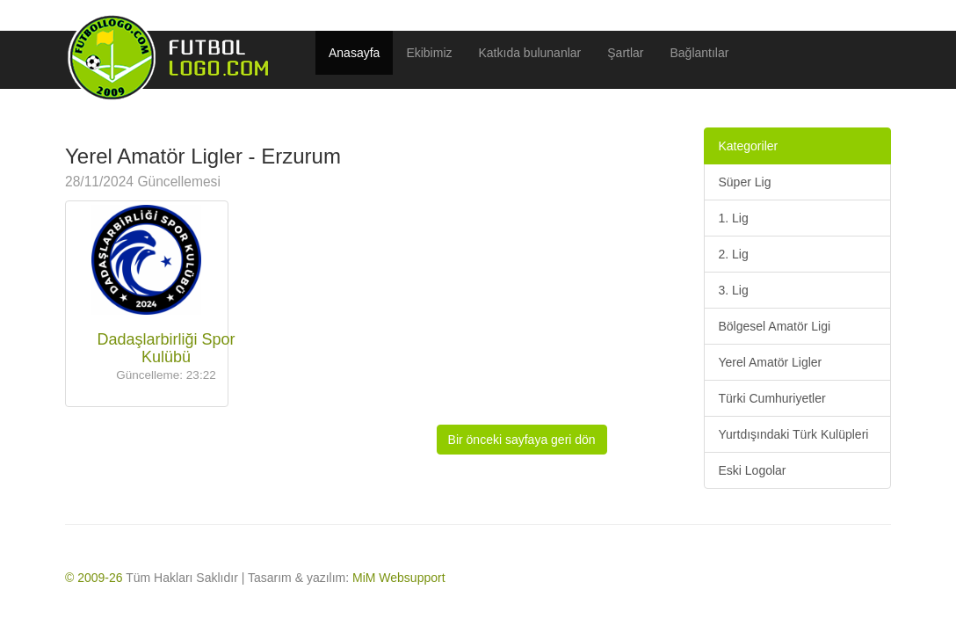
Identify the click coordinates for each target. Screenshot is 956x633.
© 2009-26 (94, 578)
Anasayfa (354, 53)
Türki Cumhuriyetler (771, 398)
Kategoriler (748, 146)
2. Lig (733, 254)
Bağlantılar (699, 53)
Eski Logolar (752, 470)
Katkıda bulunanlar (530, 53)
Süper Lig (744, 182)
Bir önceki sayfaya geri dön (522, 440)
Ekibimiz (429, 53)
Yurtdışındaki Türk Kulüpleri (793, 434)
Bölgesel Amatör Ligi (774, 326)
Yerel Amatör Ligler (770, 362)
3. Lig (733, 290)
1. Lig (733, 218)
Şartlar (625, 53)
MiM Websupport (398, 578)
